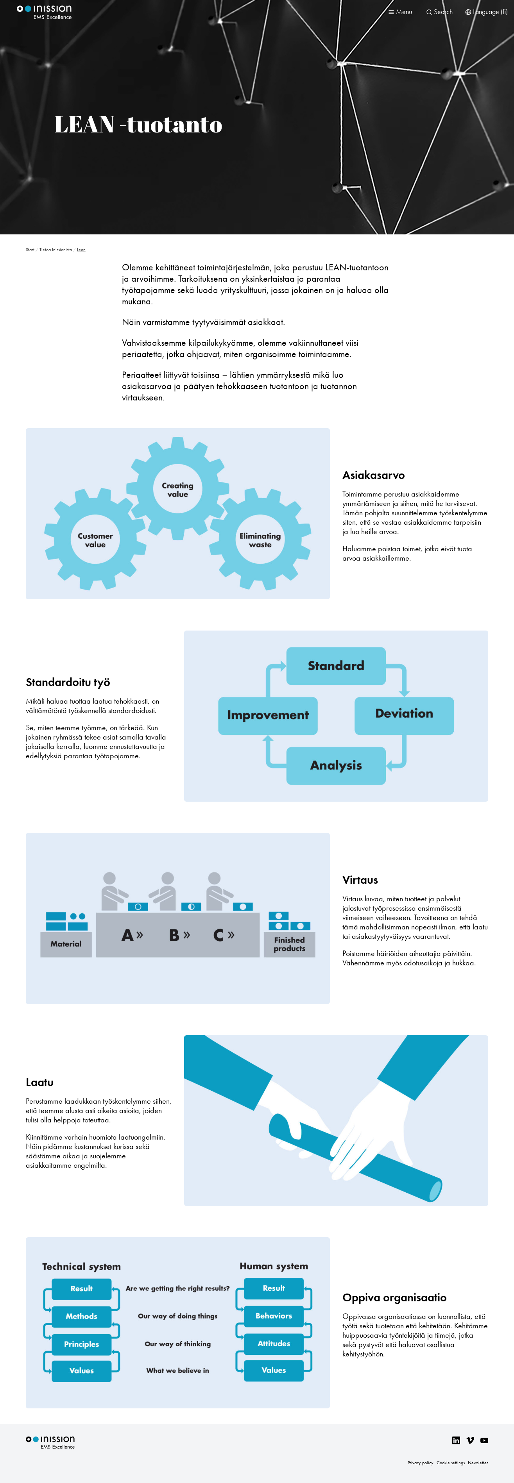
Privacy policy (420, 1462)
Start (30, 249)
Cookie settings (451, 1462)
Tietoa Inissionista (55, 249)
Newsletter (478, 1462)
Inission (44, 12)
